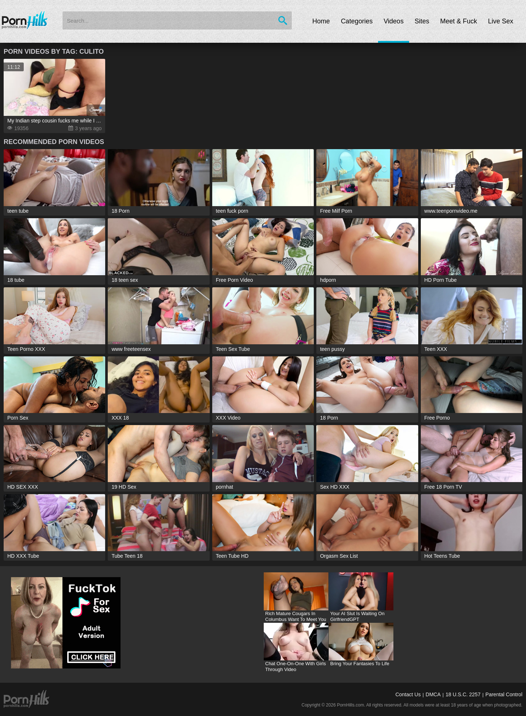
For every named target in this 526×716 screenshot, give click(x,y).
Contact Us (407, 694)
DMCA (433, 694)
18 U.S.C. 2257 (463, 694)
